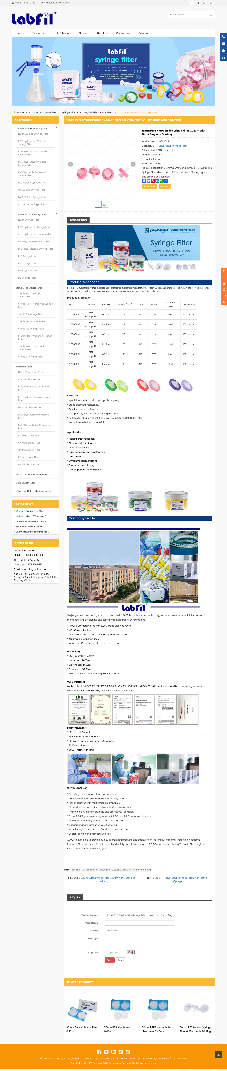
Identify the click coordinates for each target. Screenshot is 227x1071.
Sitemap (152, 1063)
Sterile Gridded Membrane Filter (31, 474)
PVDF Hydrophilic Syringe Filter (34, 241)
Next (133, 164)
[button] (45, 33)
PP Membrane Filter (28, 457)
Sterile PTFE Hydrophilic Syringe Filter (35, 337)
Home (20, 33)
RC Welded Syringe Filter (31, 204)
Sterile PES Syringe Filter (31, 328)
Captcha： (94, 952)
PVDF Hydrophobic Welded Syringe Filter (32, 174)
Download (145, 33)
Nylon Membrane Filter (30, 372)
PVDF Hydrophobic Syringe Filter (35, 248)
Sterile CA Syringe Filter (30, 314)
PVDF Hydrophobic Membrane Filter (34, 427)
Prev (70, 164)
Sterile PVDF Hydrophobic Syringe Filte (32, 295)
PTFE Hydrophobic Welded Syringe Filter (32, 153)
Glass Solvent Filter (25, 482)
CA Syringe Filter (27, 263)
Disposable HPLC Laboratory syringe (34, 491)
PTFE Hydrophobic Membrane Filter (34, 398)
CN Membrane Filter (29, 450)
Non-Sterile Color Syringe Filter (59, 112)
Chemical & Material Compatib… (32, 531)
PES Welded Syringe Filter (32, 182)
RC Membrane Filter (29, 435)
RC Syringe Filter (27, 277)
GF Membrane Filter (29, 464)
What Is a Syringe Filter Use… (30, 511)
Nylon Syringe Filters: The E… (30, 526)
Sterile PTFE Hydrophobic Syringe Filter (31, 348)
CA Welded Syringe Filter (31, 190)
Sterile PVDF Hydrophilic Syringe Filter (35, 305)
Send (110, 960)
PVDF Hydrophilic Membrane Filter (33, 416)
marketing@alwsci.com (57, 2)
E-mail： (95, 930)
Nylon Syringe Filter (28, 219)
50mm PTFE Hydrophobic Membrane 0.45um (157, 1029)
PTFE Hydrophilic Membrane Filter (33, 388)
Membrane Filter (24, 366)
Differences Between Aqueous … (32, 521)
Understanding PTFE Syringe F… (31, 516)
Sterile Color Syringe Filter (29, 287)
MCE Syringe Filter (28, 270)
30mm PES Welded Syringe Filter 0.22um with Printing (195, 1029)
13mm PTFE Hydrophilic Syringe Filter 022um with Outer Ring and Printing (111, 869)
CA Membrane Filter (29, 442)
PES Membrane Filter (29, 379)
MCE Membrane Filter (29, 407)
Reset (121, 960)
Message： (94, 938)
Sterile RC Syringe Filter (30, 356)
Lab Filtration (62, 33)
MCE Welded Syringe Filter (32, 197)
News (83, 33)
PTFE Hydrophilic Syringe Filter (96, 112)
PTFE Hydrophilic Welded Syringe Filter (31, 143)
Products (39, 33)
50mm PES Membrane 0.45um (117, 1029)
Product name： (91, 915)
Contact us (123, 33)
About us (102, 33)
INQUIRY (149, 186)
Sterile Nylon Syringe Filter (32, 321)
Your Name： (92, 923)
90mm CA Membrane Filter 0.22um (82, 1029)
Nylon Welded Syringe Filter (33, 133)
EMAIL (165, 186)
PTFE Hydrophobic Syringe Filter (35, 234)
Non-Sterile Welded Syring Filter (31, 128)
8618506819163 (36, 564)
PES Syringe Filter (27, 256)
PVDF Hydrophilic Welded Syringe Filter (32, 163)
